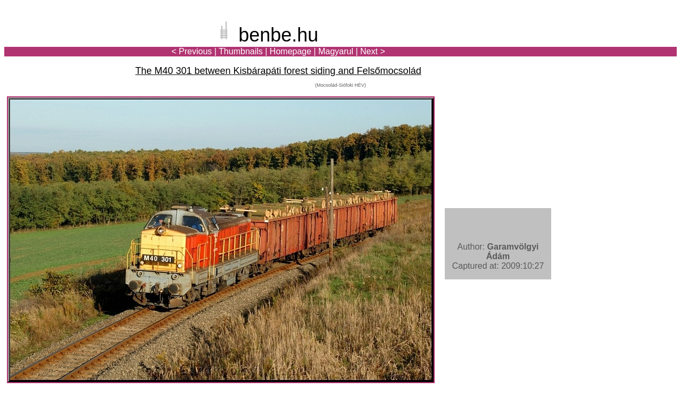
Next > (372, 51)
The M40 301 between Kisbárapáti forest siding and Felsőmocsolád (278, 70)
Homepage (290, 51)
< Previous (191, 51)
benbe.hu (278, 35)
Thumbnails (241, 51)
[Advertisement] (614, 45)
